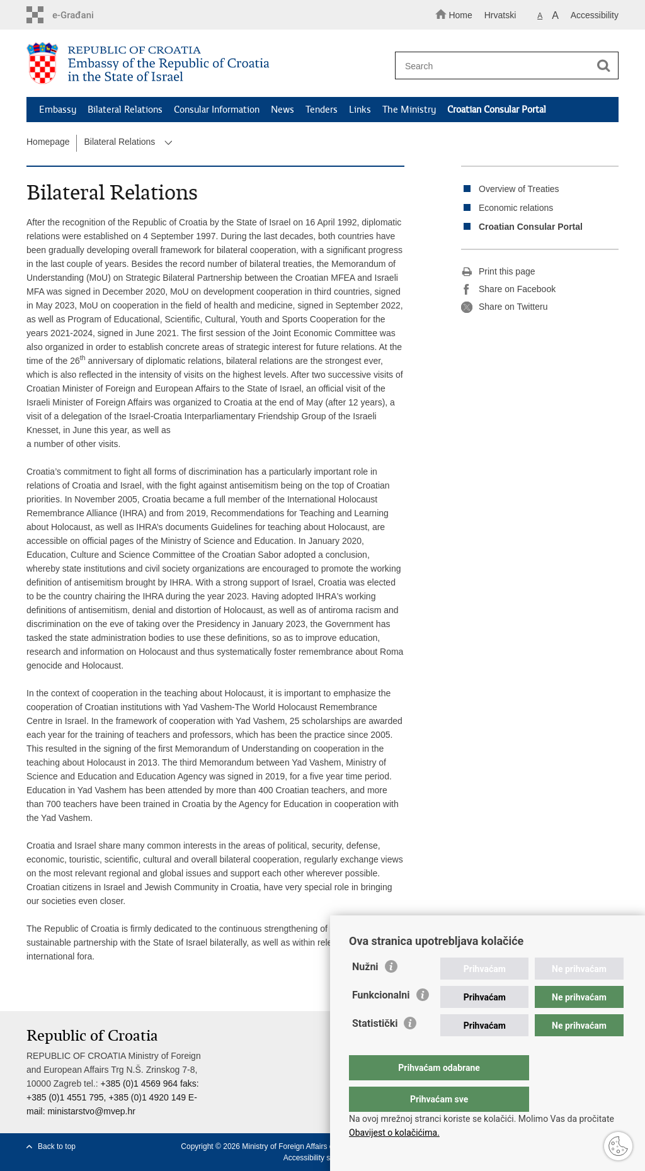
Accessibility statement (321, 1157)
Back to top (57, 1146)
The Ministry (409, 109)
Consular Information (217, 109)
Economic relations (516, 208)
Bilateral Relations (125, 109)
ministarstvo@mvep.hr (91, 1111)
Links (360, 109)
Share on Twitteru (504, 307)
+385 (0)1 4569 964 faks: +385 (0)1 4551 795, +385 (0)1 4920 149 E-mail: (112, 1097)
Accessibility (595, 15)
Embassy (57, 109)
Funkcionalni (381, 1020)
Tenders (321, 109)
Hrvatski (500, 15)
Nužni (365, 992)
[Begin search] (603, 66)
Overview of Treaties (519, 189)
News (282, 109)
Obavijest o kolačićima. (394, 1133)
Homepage (48, 142)
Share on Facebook (508, 289)
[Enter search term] (501, 65)
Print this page (498, 272)
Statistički (374, 1049)
